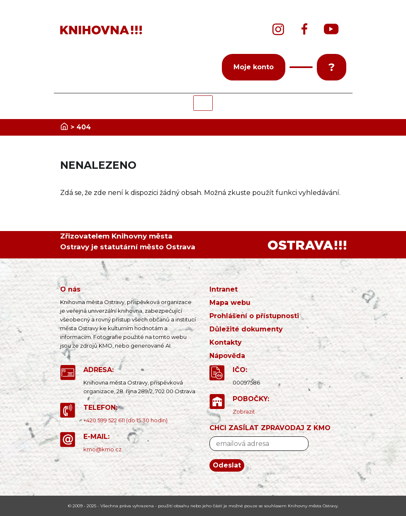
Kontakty (225, 342)
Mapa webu (229, 303)
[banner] (103, 30)
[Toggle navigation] (203, 103)
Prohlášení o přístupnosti (254, 316)
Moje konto (253, 67)
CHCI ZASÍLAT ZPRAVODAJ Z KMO (270, 428)
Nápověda (227, 356)
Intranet (223, 289)
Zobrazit (244, 411)
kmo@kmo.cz (102, 449)
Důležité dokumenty (246, 329)
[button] (301, 67)
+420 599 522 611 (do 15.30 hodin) (125, 420)
